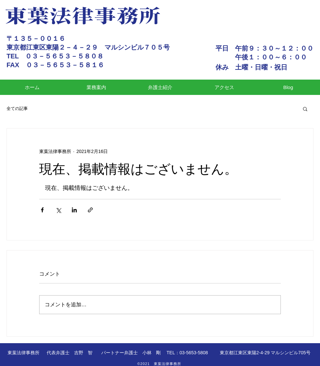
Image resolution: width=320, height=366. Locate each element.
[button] (305, 108)
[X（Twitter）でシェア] (58, 210)
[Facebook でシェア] (42, 210)
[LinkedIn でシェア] (74, 210)
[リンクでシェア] (90, 210)
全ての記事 (17, 108)
